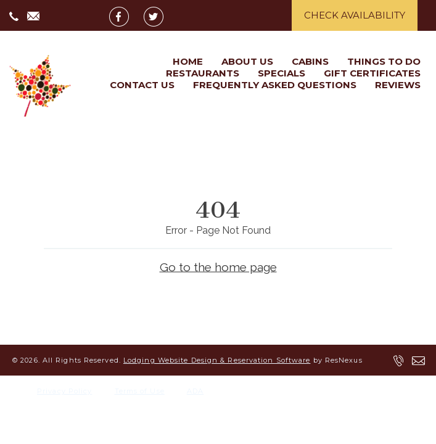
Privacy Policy (64, 391)
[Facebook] (125, 16)
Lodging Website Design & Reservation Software (217, 360)
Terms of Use (140, 391)
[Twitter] (160, 16)
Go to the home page (218, 266)
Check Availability (354, 15)
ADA (195, 391)
